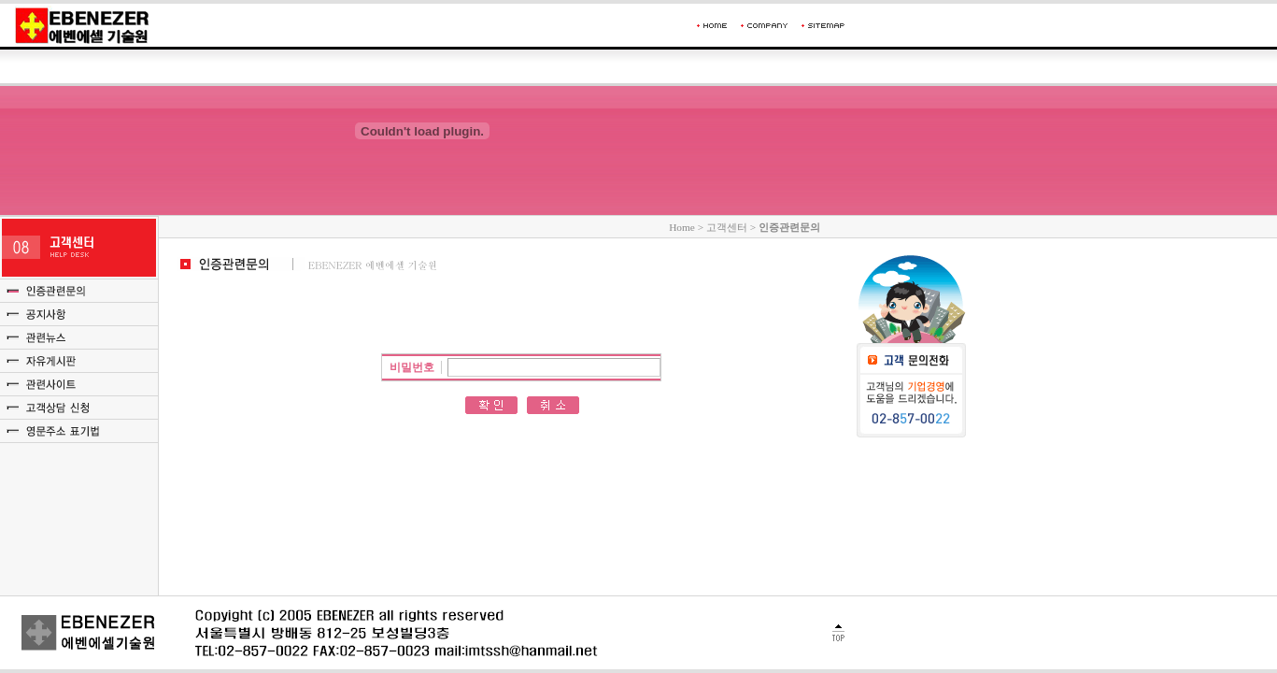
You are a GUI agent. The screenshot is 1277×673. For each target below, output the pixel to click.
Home (682, 227)
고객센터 (726, 227)
